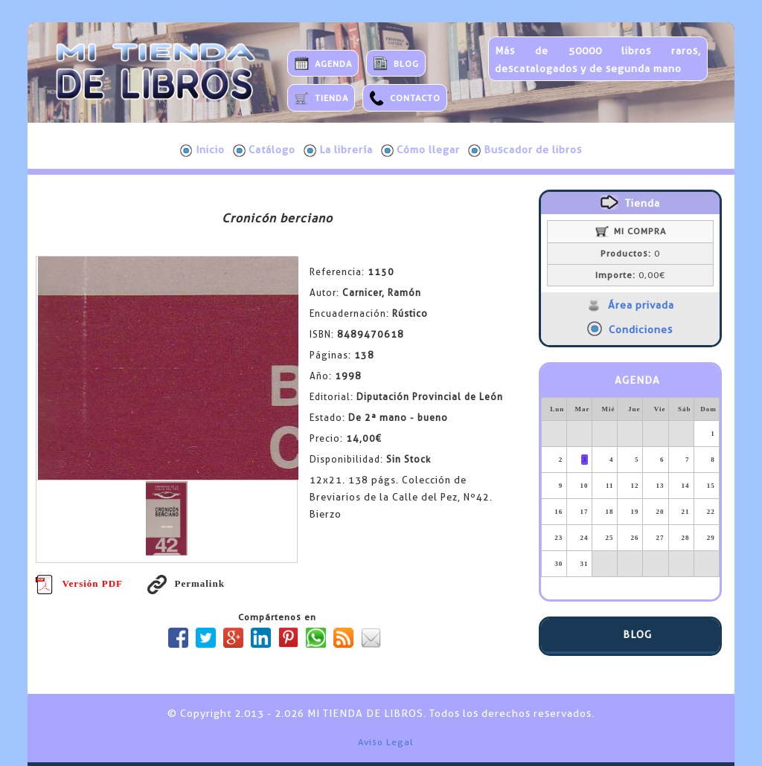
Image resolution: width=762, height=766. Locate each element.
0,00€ (630, 275)
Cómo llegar (420, 150)
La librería (338, 150)
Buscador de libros (525, 150)
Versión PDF (79, 583)
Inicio (202, 150)
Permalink (186, 583)
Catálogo (264, 150)
